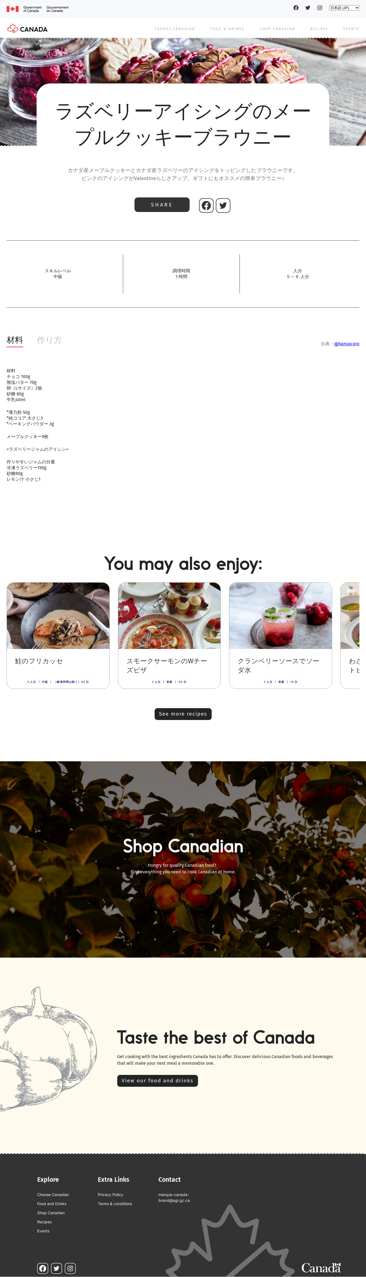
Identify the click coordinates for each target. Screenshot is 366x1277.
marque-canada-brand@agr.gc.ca (174, 1197)
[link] (58, 635)
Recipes (319, 29)
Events (351, 29)
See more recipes (183, 714)
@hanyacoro (346, 343)
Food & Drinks (227, 29)
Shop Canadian (277, 29)
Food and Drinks (51, 1203)
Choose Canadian (174, 29)
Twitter (307, 7)
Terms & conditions (115, 1203)
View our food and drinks (157, 1080)
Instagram (319, 7)
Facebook (296, 7)
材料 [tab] (15, 340)
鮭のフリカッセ (39, 661)
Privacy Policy (110, 1194)
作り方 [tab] (49, 340)
